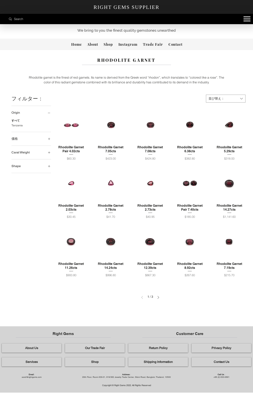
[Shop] (95, 361)
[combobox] (225, 99)
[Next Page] (158, 297)
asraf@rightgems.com (32, 377)
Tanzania (17, 125)
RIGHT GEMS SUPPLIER (126, 7)
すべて (15, 120)
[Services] (31, 361)
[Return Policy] (158, 348)
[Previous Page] (142, 297)
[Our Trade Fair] (95, 348)
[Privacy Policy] (221, 348)
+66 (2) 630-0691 (221, 377)
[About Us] (31, 348)
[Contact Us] (221, 361)
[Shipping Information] (158, 361)
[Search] (26, 18)
